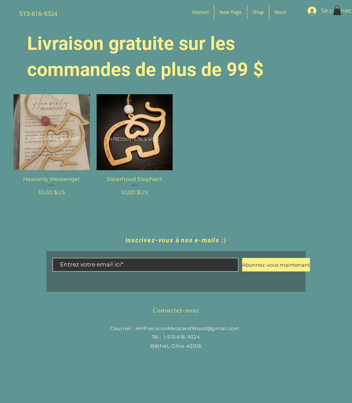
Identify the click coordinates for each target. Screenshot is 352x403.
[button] (337, 10)
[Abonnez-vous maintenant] (276, 264)
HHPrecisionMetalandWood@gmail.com (188, 328)
